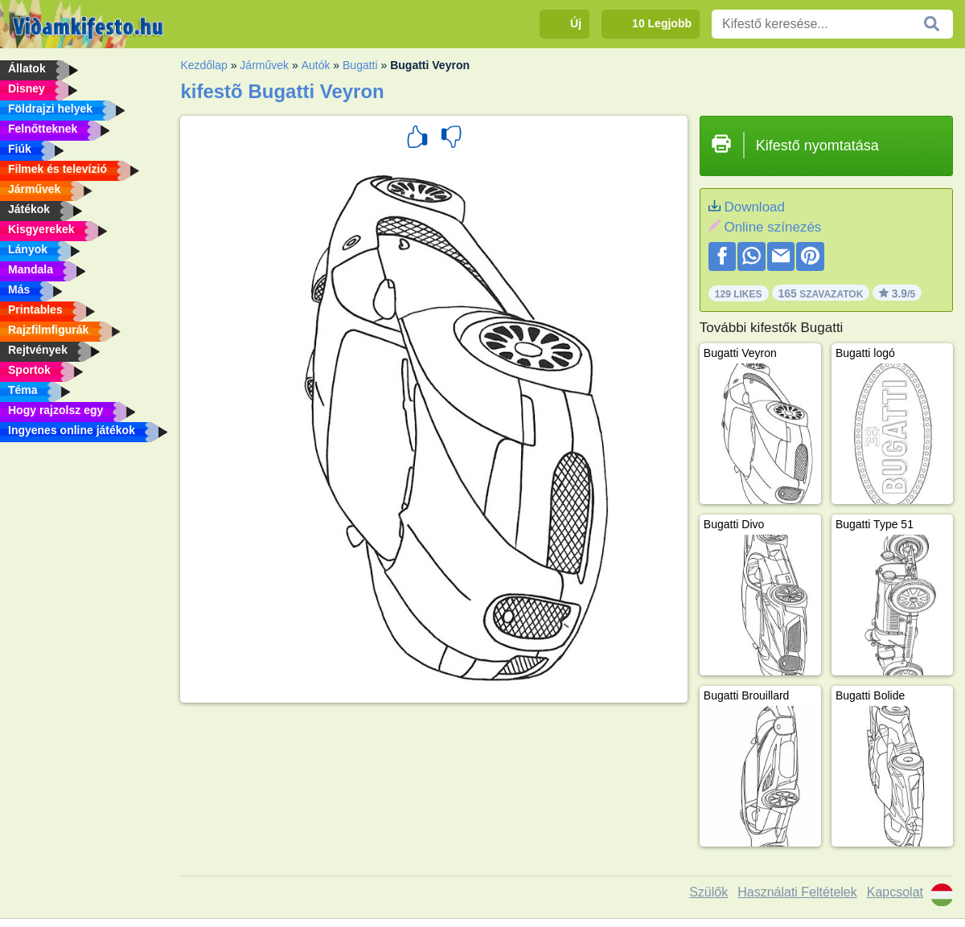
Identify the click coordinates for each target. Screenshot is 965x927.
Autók (316, 65)
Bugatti (360, 65)
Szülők (708, 892)
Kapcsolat (895, 892)
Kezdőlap (203, 65)
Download (754, 207)
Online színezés (772, 227)
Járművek (264, 65)
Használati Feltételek (797, 892)
